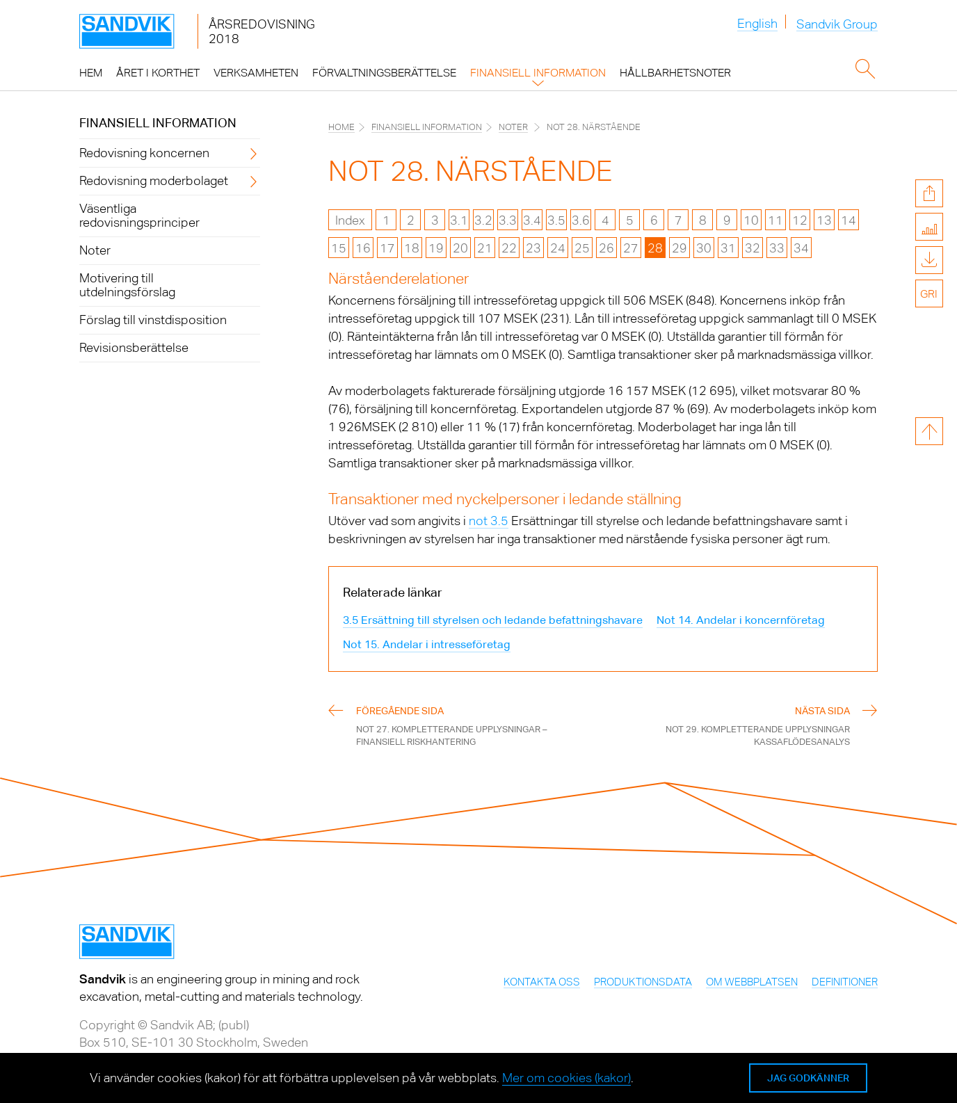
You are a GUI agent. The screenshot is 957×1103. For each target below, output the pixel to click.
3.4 (532, 220)
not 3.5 (488, 520)
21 (484, 248)
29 (679, 248)
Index (350, 220)
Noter (513, 127)
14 (848, 220)
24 (557, 248)
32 (752, 248)
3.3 (508, 220)
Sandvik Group (837, 24)
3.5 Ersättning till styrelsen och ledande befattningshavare (493, 620)
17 (387, 248)
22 (509, 248)
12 (799, 220)
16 (363, 248)
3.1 (459, 220)
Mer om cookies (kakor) (566, 1077)
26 (606, 248)
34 (801, 248)
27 (630, 248)
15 (338, 248)
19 (436, 248)
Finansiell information (157, 122)
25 (582, 248)
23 (533, 248)
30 (703, 248)
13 (824, 220)
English (757, 23)
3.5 (556, 220)
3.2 (483, 220)
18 (411, 248)
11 (775, 220)
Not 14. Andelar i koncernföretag (741, 620)
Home (341, 127)
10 (751, 220)
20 (460, 248)
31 (728, 248)
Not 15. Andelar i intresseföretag (426, 644)
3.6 (581, 220)
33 (777, 248)
